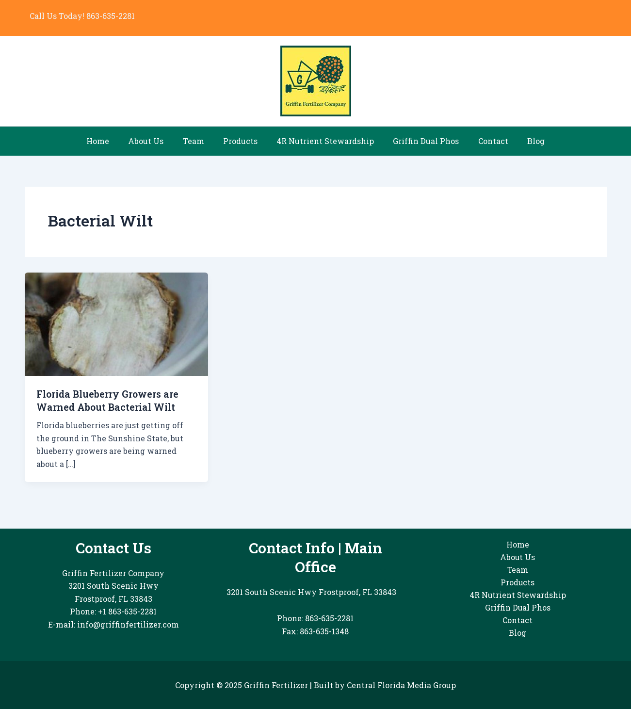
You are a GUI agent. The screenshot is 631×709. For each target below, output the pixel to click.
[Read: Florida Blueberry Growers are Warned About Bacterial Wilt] (117, 323)
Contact (484, 141)
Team (199, 141)
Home (110, 141)
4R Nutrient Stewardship (323, 141)
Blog (524, 141)
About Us (155, 141)
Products (242, 141)
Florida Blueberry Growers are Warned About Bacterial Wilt (110, 400)
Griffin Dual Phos (421, 141)
